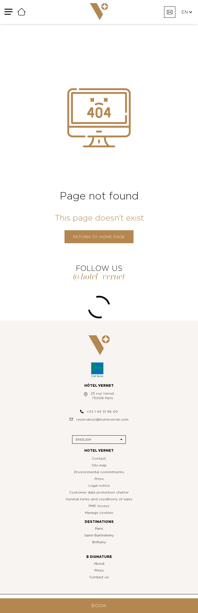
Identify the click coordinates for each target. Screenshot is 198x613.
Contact (99, 458)
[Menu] (8, 12)
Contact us (99, 577)
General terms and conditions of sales (99, 499)
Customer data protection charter (99, 492)
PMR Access (99, 506)
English (83, 439)
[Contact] (169, 12)
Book (98, 605)
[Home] (21, 12)
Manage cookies (99, 512)
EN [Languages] (186, 12)
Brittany (99, 542)
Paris (99, 528)
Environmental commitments (99, 472)
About (99, 563)
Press (99, 479)
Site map (99, 465)
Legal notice (99, 485)
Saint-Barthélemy (99, 535)
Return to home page (99, 237)
